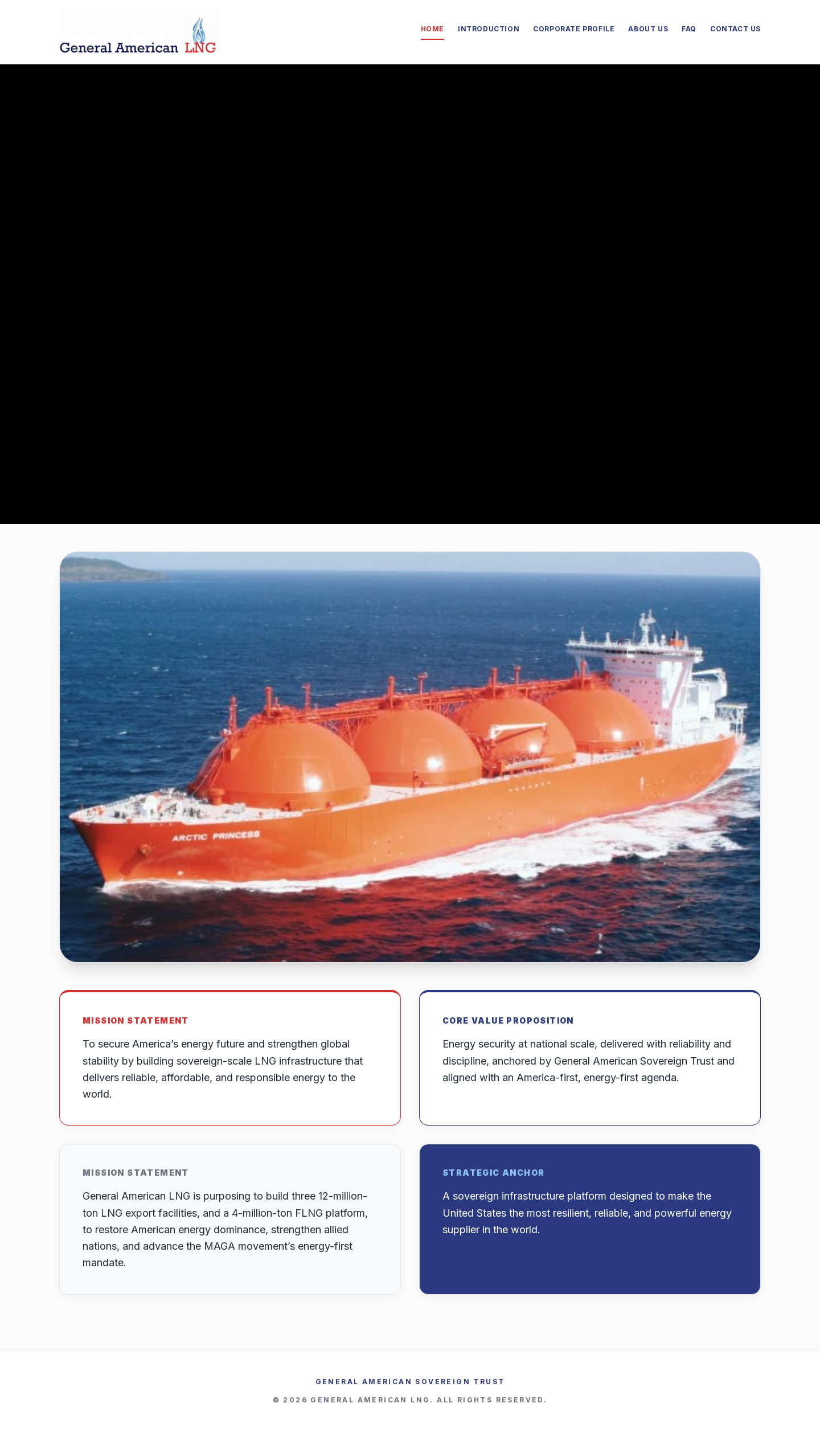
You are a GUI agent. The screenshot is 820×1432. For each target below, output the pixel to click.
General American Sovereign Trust (410, 1381)
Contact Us (735, 28)
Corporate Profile (573, 28)
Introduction (488, 28)
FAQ (689, 28)
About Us (648, 28)
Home (432, 28)
